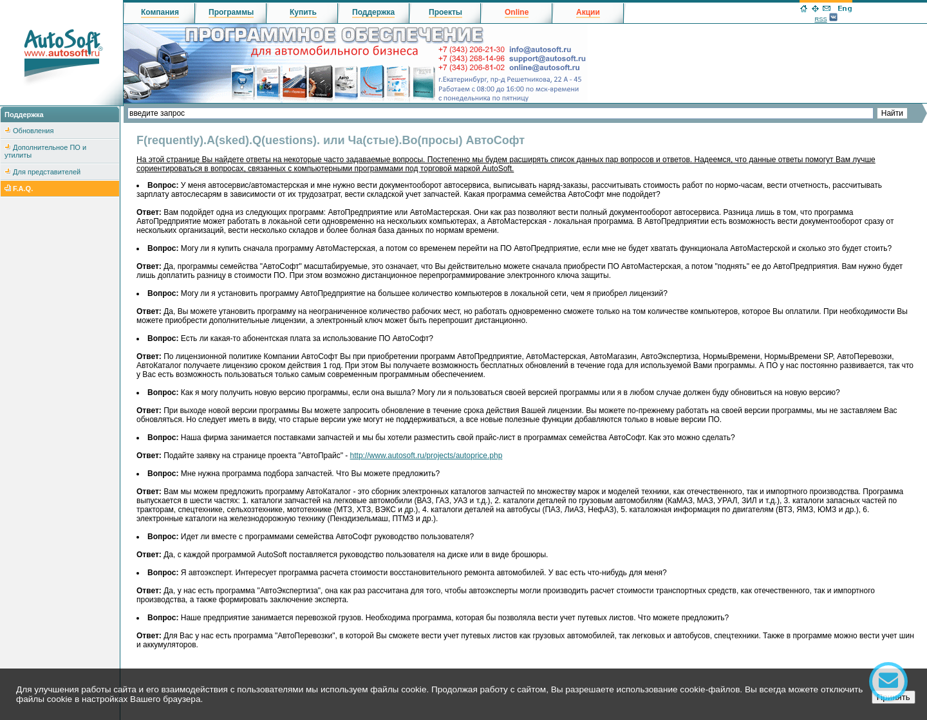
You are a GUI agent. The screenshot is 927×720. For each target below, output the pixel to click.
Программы (231, 12)
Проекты (445, 12)
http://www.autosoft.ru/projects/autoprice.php (426, 455)
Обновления (33, 130)
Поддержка (373, 12)
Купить (303, 12)
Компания (160, 12)
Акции (588, 12)
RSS (820, 19)
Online (517, 12)
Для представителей (46, 172)
